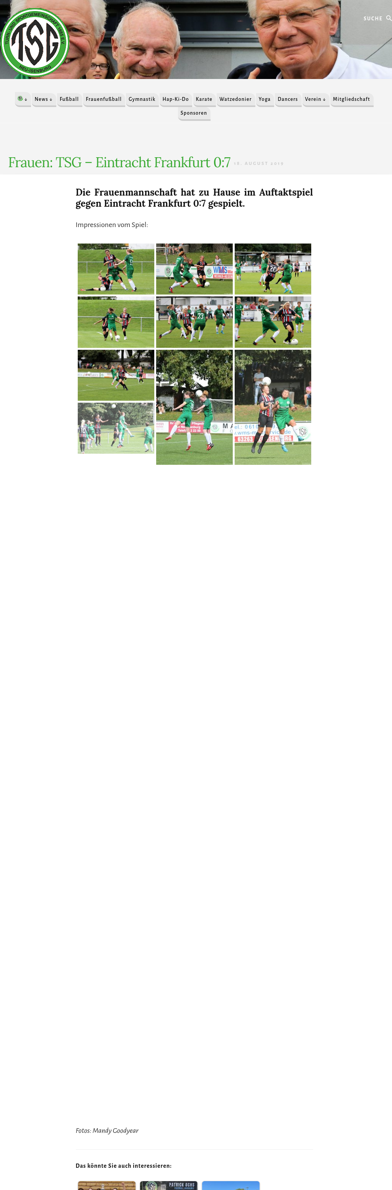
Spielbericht (212, 843)
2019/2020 (104, 843)
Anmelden (231, 1162)
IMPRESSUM (159, 1162)
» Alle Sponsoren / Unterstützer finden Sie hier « (85, 1026)
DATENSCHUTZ (197, 1162)
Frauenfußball (147, 843)
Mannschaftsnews (180, 843)
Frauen (124, 843)
